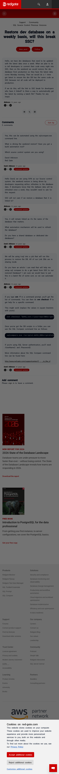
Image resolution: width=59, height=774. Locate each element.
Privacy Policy (17, 747)
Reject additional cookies (20, 762)
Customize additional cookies (19, 769)
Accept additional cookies (20, 755)
